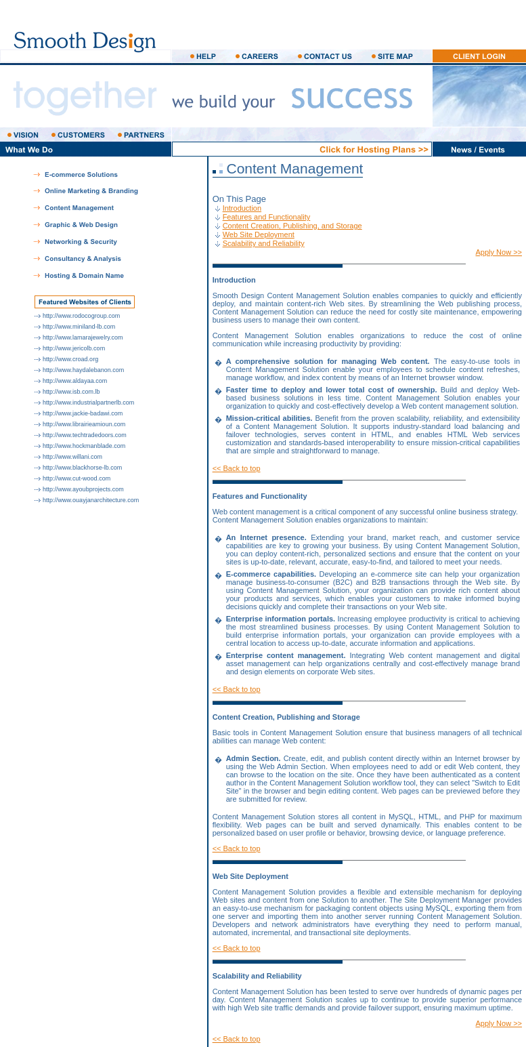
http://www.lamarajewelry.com (83, 337)
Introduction (242, 208)
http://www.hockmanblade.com (84, 446)
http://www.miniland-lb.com (79, 326)
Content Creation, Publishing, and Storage (292, 226)
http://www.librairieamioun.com (84, 424)
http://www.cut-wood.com (76, 478)
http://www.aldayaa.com (75, 380)
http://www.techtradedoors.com (85, 435)
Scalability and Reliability (264, 243)
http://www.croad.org (70, 359)
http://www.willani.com (72, 456)
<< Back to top (237, 468)
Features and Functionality (267, 217)
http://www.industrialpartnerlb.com (88, 402)
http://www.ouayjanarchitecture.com (91, 500)
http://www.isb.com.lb (71, 391)
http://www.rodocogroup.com (81, 315)
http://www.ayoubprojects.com (83, 489)
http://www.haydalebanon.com (83, 370)
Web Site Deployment (258, 234)
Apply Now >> (499, 252)
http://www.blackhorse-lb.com (82, 467)
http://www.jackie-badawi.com (83, 413)
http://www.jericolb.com (74, 348)
